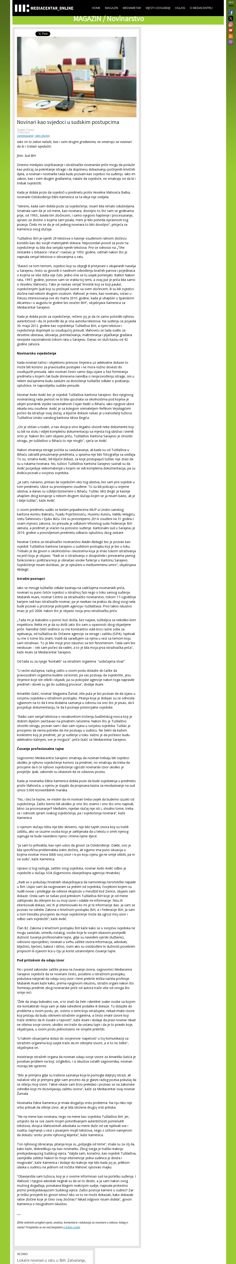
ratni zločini (42, 136)
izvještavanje (25, 136)
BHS (231, 2)
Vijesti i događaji (157, 8)
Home (96, 8)
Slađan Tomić (25, 130)
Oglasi (180, 8)
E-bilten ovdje (71, 1227)
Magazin (111, 8)
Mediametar (132, 8)
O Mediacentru (201, 8)
